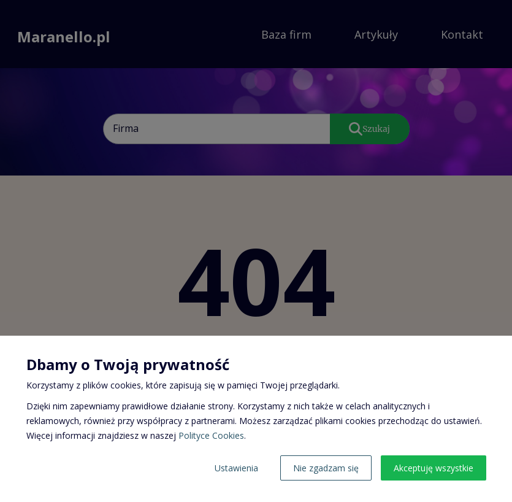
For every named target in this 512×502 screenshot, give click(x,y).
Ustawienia (236, 468)
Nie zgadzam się (326, 468)
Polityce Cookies (211, 435)
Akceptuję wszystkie (433, 468)
